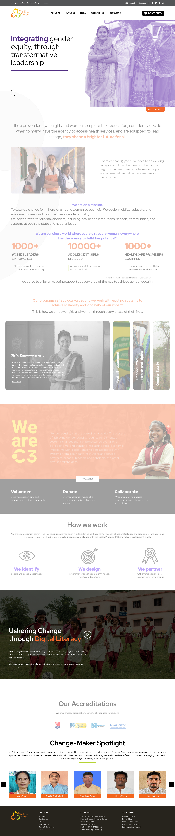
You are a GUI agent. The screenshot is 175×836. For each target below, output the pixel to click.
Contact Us (43, 819)
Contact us (115, 13)
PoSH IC (42, 822)
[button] (3, 784)
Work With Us (97, 13)
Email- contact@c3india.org (91, 830)
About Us (42, 816)
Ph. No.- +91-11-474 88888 (91, 827)
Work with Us (44, 824)
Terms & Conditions (46, 827)
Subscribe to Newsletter (136, 3)
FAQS (41, 830)
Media (83, 13)
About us (55, 13)
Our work (70, 13)
